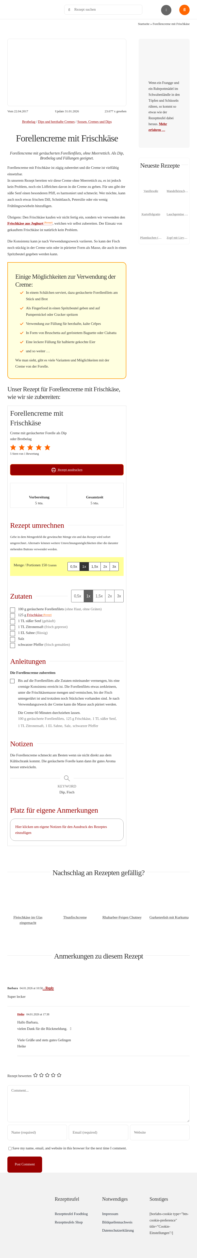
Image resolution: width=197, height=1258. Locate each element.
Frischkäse (35, 615)
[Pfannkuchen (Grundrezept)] (151, 225)
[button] (13, 447)
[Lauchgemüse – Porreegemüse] (177, 202)
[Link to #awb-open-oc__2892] (166, 10)
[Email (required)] (98, 1132)
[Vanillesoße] (151, 178)
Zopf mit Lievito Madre (182, 237)
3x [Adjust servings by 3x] (114, 566)
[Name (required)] (37, 1132)
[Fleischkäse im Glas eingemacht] (28, 892)
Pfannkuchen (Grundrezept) (157, 237)
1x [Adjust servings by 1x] (84, 566)
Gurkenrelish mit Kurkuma (169, 917)
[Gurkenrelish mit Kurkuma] (169, 892)
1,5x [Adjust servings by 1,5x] (94, 566)
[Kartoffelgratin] (151, 202)
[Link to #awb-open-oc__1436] (184, 10)
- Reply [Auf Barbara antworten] (48, 988)
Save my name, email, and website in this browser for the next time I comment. (69, 1148)
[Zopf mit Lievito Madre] (177, 225)
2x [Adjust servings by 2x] (105, 566)
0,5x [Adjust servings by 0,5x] (73, 566)
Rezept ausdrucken (66, 470)
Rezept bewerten (19, 1076)
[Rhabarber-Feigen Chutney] (122, 892)
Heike (20, 1014)
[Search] (69, 10)
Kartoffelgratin (151, 214)
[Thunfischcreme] (75, 892)
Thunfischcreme (75, 917)
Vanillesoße (151, 191)
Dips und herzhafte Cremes (56, 122)
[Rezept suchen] (103, 10)
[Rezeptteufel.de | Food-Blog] (32, 5)
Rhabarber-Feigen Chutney (122, 917)
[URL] (160, 1132)
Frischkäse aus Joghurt (25, 223)
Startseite (143, 24)
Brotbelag (28, 122)
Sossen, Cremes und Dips (94, 122)
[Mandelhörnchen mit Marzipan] (177, 178)
